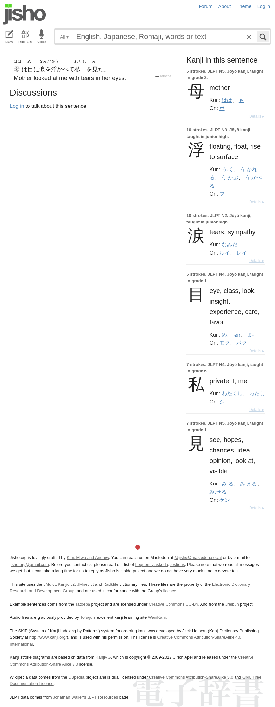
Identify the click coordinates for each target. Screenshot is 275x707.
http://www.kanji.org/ (48, 637)
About (224, 6)
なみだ (229, 244)
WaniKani (157, 617)
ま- (250, 334)
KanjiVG (103, 657)
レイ (241, 252)
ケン (224, 499)
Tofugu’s (87, 617)
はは (227, 100)
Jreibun (232, 604)
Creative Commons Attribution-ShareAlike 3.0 (191, 677)
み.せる (217, 491)
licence (169, 590)
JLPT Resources (102, 697)
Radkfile (110, 584)
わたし (257, 393)
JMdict (49, 584)
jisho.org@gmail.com (29, 564)
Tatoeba (165, 76)
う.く (228, 169)
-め (237, 334)
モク (224, 342)
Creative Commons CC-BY (173, 604)
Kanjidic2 (66, 584)
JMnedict (85, 584)
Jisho (24, 14)
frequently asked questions (160, 564)
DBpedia (76, 677)
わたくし (232, 393)
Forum (206, 6)
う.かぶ (229, 177)
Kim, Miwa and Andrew (88, 557)
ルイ (224, 252)
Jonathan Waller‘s (69, 697)
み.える (248, 483)
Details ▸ (256, 116)
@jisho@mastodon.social (198, 557)
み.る (228, 483)
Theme (244, 6)
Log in (263, 6)
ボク (241, 342)
